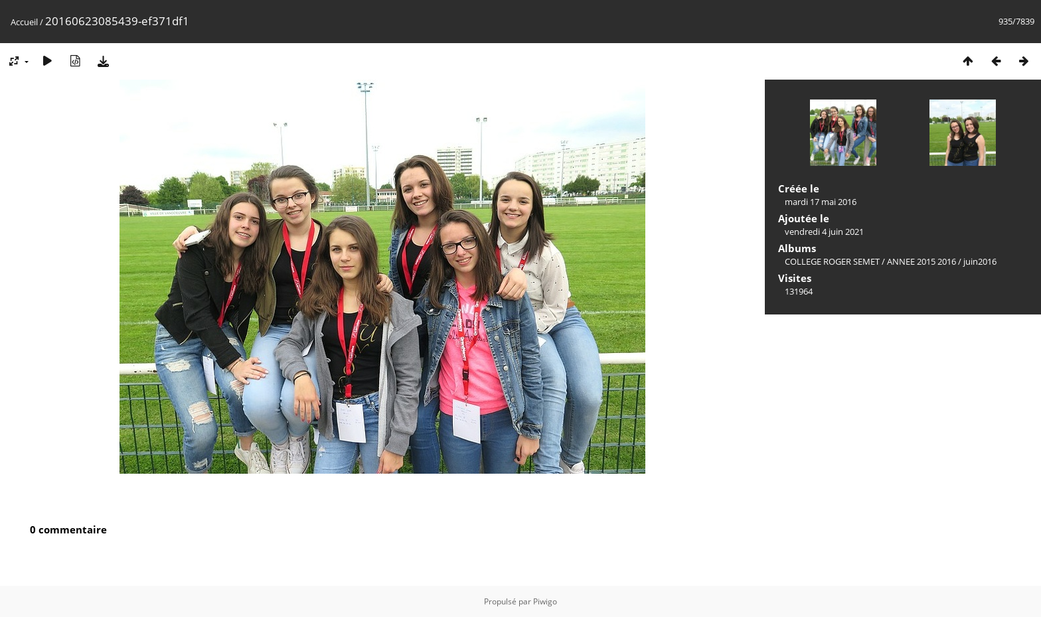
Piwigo (545, 601)
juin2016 (980, 261)
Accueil (24, 22)
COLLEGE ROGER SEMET (832, 261)
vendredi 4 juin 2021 (824, 232)
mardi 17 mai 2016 (820, 202)
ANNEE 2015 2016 (921, 261)
